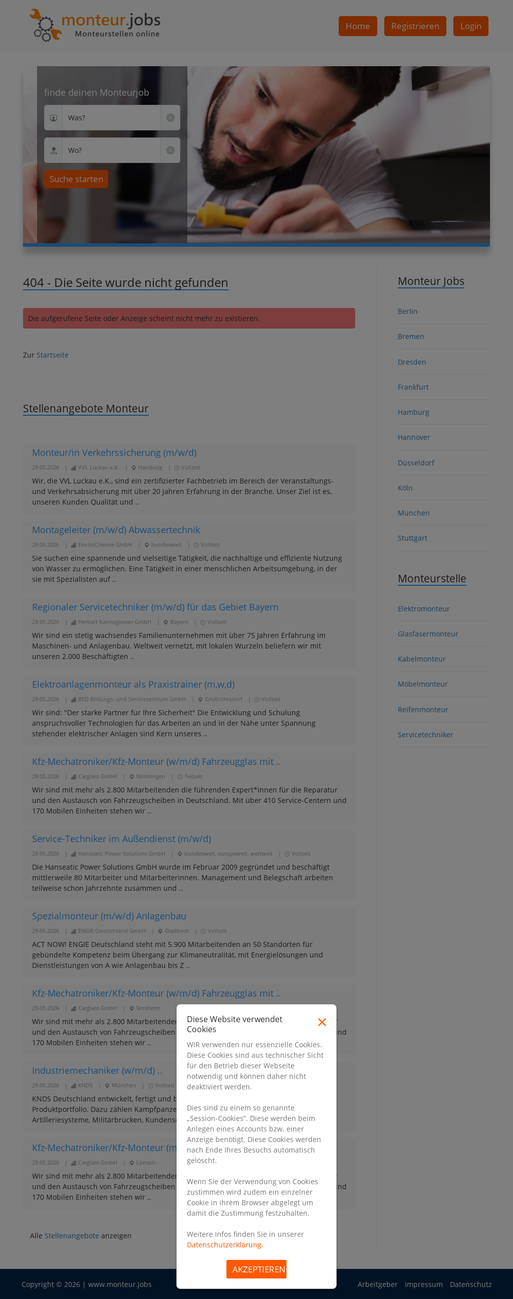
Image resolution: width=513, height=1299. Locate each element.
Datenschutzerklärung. (225, 1244)
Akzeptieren (259, 1269)
